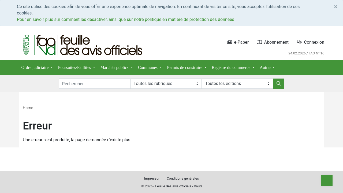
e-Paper (238, 42)
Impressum (152, 178)
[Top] (327, 180)
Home (28, 108)
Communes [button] (148, 67)
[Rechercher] (278, 84)
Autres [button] (265, 67)
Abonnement (273, 42)
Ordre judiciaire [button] (35, 67)
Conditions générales (183, 178)
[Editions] (237, 84)
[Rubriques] (166, 84)
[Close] (336, 6)
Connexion (310, 42)
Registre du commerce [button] (231, 67)
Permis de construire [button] (185, 67)
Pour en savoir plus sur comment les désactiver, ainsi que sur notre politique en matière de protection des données (125, 19)
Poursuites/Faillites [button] (75, 67)
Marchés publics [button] (115, 67)
